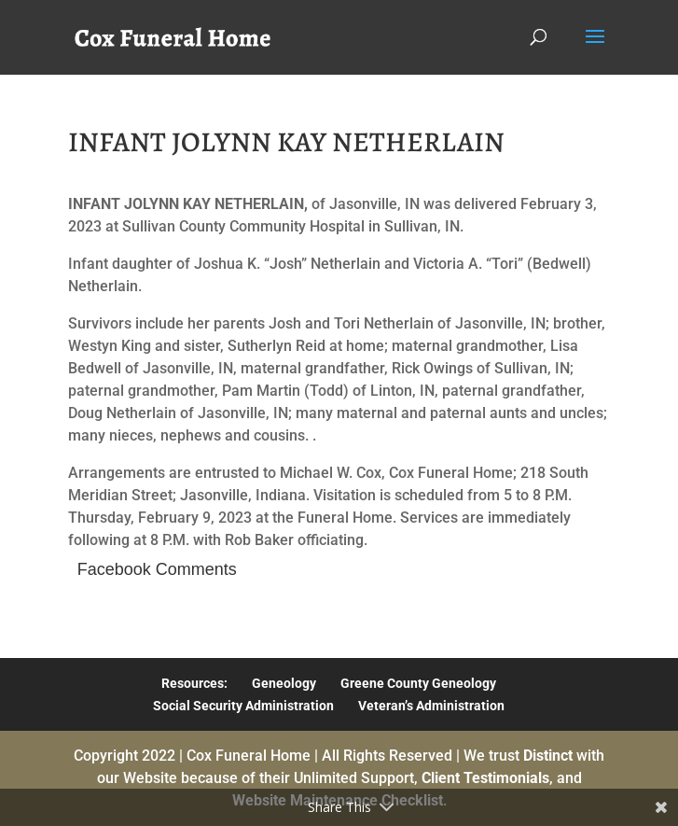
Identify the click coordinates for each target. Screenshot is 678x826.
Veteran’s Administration (431, 705)
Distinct (548, 755)
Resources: (194, 683)
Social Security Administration (243, 705)
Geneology (284, 683)
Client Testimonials (485, 778)
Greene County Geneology (418, 683)
